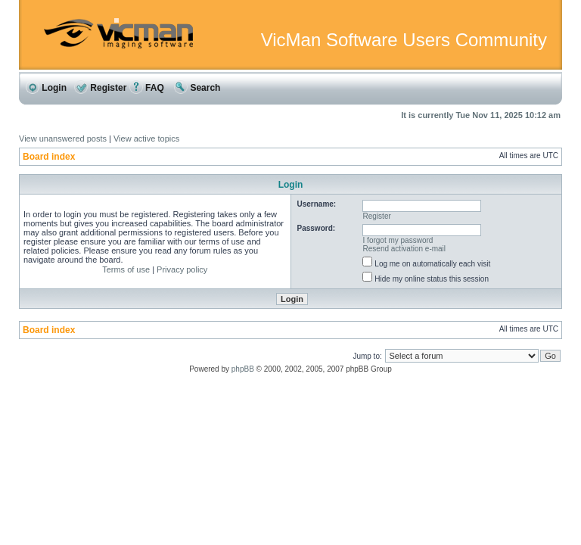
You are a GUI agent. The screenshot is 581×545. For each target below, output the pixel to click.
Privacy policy (182, 269)
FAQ (146, 88)
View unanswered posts (63, 138)
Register (100, 88)
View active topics (146, 138)
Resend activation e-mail (404, 248)
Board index (49, 156)
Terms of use (126, 269)
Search (197, 88)
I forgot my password (398, 240)
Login (46, 88)
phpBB (242, 369)
